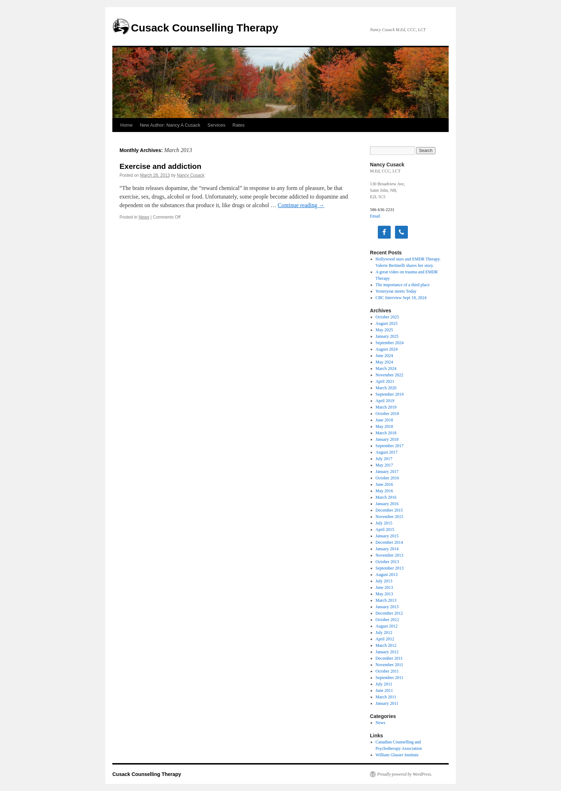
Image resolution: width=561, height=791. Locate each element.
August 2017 (387, 452)
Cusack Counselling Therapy (204, 28)
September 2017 (390, 445)
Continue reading (301, 205)
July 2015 (384, 523)
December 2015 (389, 510)
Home (126, 125)
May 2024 (384, 362)
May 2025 (384, 329)
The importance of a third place (403, 284)
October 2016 (387, 477)
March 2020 (386, 387)
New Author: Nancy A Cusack (170, 125)
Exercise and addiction (160, 166)
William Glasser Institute (397, 754)
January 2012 (387, 651)
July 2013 (384, 581)
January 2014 (387, 548)
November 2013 (390, 555)
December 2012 (389, 613)
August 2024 (387, 349)
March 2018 (386, 432)
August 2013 (387, 574)
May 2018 (384, 426)
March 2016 (386, 497)
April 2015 (385, 529)
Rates (239, 125)
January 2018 (387, 439)
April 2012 (385, 638)
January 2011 (387, 703)
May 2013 (384, 593)
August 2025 (387, 323)
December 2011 (389, 658)
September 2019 (390, 394)
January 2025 (387, 336)
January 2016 (387, 503)
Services (216, 125)
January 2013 (387, 606)
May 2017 (384, 465)
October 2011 (387, 671)
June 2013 (384, 587)
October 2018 (387, 413)
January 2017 (387, 471)
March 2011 (386, 696)
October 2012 (387, 619)
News (143, 217)
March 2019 (386, 407)
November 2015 (390, 516)
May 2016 (384, 490)
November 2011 (389, 664)
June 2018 (384, 420)
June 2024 (384, 355)
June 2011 (384, 690)
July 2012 (384, 632)
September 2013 (390, 568)
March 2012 (386, 645)
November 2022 (390, 374)
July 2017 (384, 458)
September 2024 (390, 342)
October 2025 (387, 316)
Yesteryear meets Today (396, 291)
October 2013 (387, 561)
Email (375, 216)
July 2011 (384, 684)
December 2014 (389, 542)
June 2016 (384, 484)
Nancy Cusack (190, 175)
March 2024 (386, 368)
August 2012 (387, 626)
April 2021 (385, 381)
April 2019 (385, 400)
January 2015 (387, 535)
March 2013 (386, 600)
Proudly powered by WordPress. (404, 774)
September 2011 (390, 677)
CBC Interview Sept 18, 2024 (401, 297)
